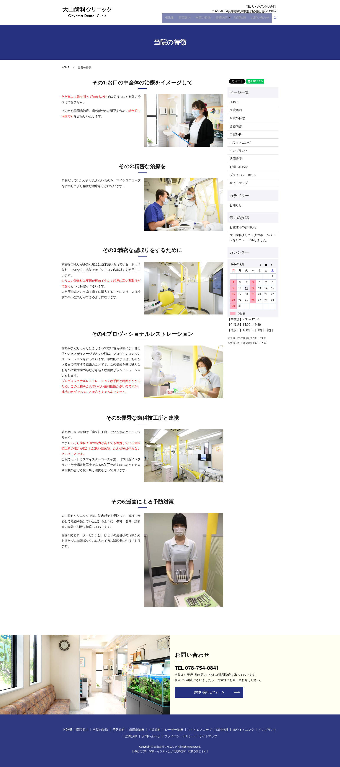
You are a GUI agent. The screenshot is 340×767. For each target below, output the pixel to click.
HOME (178, 19)
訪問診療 (243, 19)
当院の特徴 (208, 19)
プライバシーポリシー (245, 175)
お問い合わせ (261, 19)
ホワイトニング (240, 142)
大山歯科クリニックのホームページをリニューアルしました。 (252, 237)
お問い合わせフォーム (209, 692)
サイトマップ (239, 183)
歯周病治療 (136, 729)
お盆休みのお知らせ (243, 227)
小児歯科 (155, 729)
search (277, 19)
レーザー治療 (174, 729)
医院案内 (191, 19)
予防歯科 (119, 729)
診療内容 (225, 19)
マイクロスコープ (200, 729)
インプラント (239, 150)
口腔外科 (236, 134)
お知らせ (236, 205)
